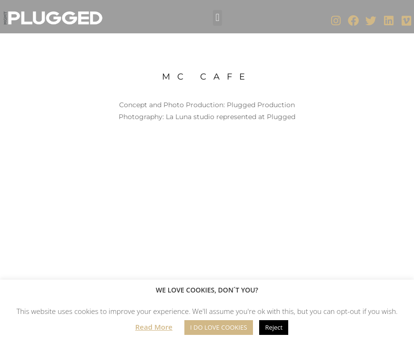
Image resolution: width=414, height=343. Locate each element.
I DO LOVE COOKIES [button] (218, 327)
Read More (153, 327)
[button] (217, 18)
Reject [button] (274, 327)
